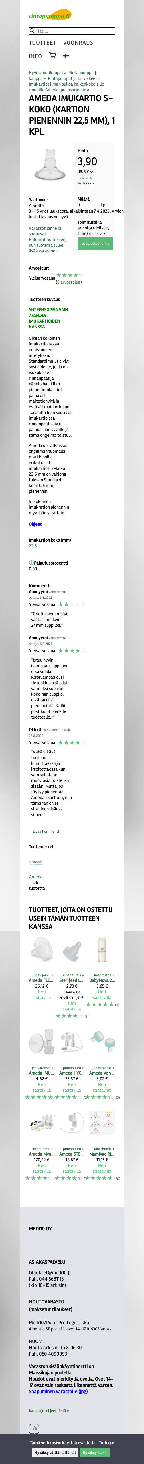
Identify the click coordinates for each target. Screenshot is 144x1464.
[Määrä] (89, 205)
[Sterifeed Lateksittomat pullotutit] (72, 980)
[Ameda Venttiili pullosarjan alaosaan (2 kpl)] (102, 1067)
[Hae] (72, 31)
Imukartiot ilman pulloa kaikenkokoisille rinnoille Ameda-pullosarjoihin (66, 87)
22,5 (33, 546)
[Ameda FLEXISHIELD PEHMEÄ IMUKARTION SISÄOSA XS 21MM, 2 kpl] (42, 980)
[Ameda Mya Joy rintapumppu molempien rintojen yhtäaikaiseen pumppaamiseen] (42, 1148)
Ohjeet (35, 524)
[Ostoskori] (52, 59)
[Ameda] (36, 876)
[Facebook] (34, 1429)
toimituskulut (86, 178)
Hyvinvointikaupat (48, 73)
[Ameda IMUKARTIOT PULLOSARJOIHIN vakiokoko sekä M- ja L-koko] (42, 1067)
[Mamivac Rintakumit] (102, 1148)
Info (35, 56)
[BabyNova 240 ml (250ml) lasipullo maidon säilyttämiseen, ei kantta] (102, 980)
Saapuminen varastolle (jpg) (58, 1391)
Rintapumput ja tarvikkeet (74, 78)
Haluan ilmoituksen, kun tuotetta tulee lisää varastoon (47, 245)
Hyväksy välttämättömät (55, 1452)
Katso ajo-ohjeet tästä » (49, 1410)
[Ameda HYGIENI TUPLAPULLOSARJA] (72, 1067)
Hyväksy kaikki (95, 1452)
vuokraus (78, 42)
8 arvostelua (68, 282)
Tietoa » (106, 1443)
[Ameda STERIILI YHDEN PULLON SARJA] (72, 1148)
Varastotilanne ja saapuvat (45, 231)
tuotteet (42, 42)
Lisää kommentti (46, 831)
